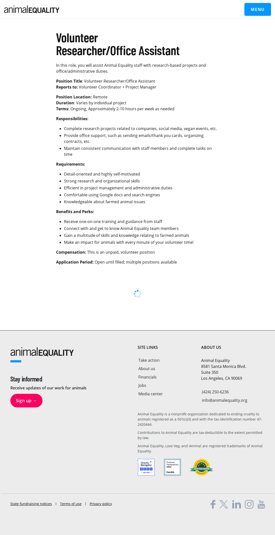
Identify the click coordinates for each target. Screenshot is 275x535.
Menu (258, 9)
